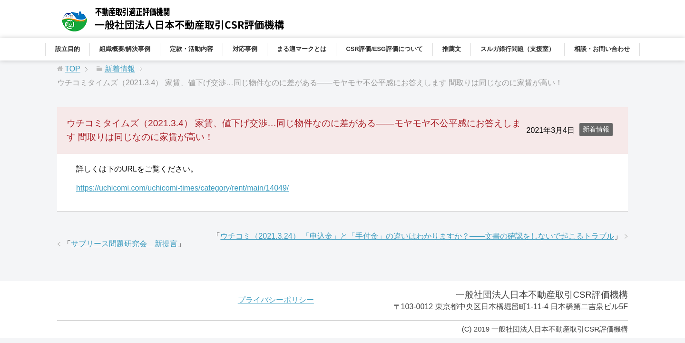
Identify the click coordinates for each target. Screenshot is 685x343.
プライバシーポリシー (276, 300)
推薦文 (451, 48)
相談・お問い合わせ (602, 48)
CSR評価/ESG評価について (384, 48)
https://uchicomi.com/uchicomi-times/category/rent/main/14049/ (182, 188)
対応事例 (245, 48)
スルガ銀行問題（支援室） (517, 48)
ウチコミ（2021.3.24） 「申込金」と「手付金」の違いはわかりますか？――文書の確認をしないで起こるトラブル (417, 236)
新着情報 (596, 129)
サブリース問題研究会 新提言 (124, 244)
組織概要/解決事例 (125, 48)
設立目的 (67, 48)
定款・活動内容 (191, 48)
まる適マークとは (301, 48)
